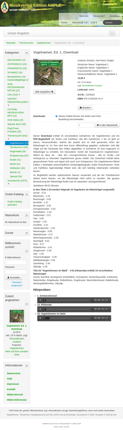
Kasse (64, 22)
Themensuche (26, 43)
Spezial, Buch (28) (17, 124)
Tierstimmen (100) (19, 147)
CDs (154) (14, 94)
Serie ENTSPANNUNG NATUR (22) (16, 87)
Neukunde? (99, 16)
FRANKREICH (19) (17, 68)
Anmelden (115, 16)
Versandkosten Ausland (92, 86)
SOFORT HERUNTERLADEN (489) (18, 102)
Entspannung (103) (19, 155)
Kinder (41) (15, 159)
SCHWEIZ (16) (15, 72)
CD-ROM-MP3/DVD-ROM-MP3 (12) (16, 112)
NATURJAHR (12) (17, 60)
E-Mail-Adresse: (13, 257)
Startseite (84, 16)
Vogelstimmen (44, 43)
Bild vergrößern (44, 91)
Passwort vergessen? (16, 284)
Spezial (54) (16, 176)
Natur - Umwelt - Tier (22, 10)
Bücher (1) (15, 172)
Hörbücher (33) (17, 168)
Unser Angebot (18, 33)
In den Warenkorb (107, 125)
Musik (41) (15, 164)
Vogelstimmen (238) (19, 143)
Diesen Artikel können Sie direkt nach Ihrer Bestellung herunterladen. (78, 118)
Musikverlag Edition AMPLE (35, 5)
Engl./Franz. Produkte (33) (14, 130)
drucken (85, 107)
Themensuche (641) (18, 136)
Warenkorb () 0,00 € (86, 22)
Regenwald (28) (18, 151)
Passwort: (10, 267)
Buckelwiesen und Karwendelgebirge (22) (18, 78)
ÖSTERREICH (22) (17, 64)
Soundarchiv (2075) (17, 181)
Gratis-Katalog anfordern (15, 203)
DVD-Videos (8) (15, 120)
